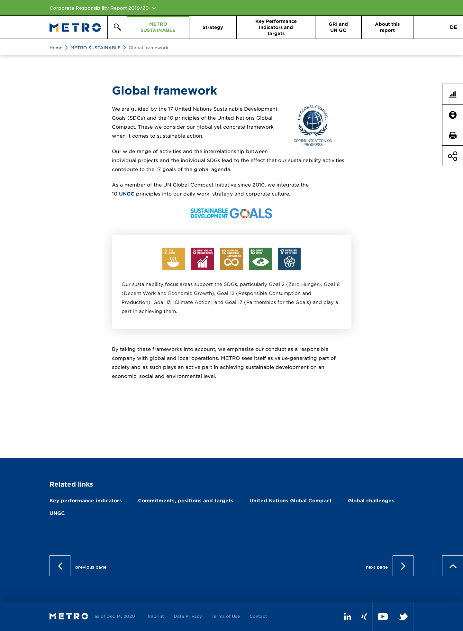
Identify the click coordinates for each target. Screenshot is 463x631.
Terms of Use (226, 616)
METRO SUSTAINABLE (95, 47)
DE (453, 27)
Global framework (148, 47)
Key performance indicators (86, 501)
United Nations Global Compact (291, 501)
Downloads (455, 114)
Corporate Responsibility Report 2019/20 (99, 8)
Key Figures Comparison (455, 94)
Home (56, 47)
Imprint (156, 616)
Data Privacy (188, 616)
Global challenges (371, 501)
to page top (452, 565)
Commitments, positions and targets (185, 501)
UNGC (126, 194)
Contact (258, 616)
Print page (455, 135)
